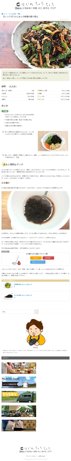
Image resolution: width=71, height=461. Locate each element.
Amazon (35, 258)
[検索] (36, 312)
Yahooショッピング (37, 262)
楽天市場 (47, 258)
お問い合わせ (41, 456)
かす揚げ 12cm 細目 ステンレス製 (37, 254)
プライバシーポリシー (31, 456)
